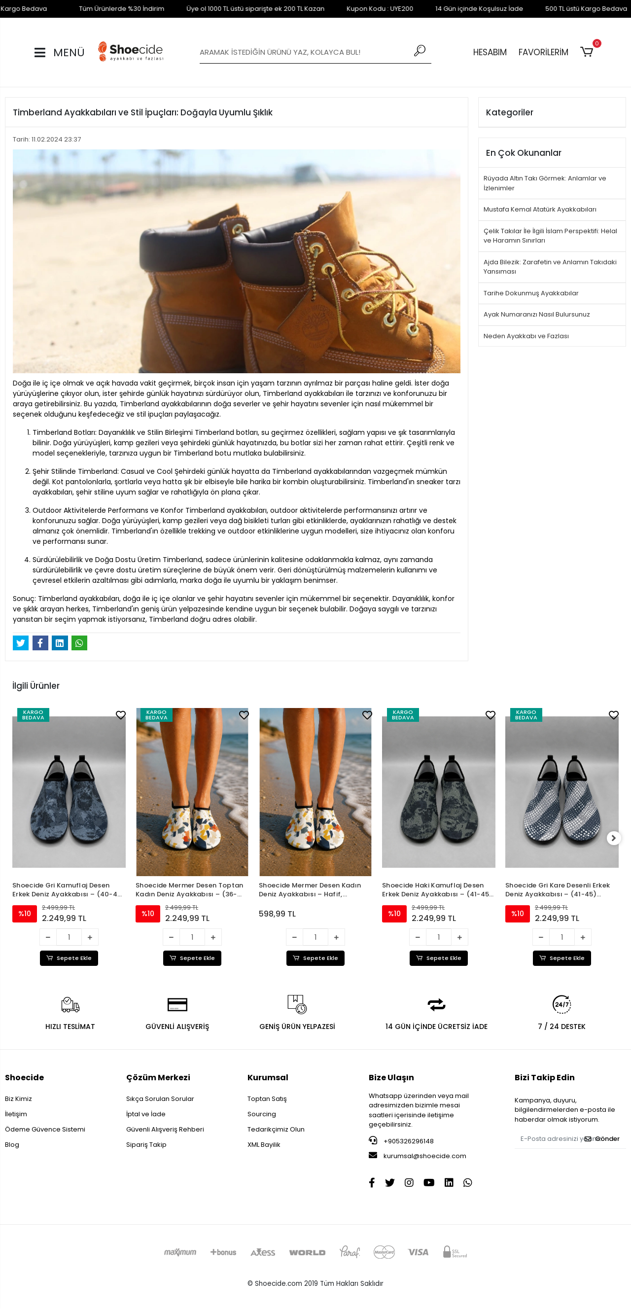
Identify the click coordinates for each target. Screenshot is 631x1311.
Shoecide (24, 1078)
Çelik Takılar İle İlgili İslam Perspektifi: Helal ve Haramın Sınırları (550, 236)
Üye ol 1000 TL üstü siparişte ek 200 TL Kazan (231, 8)
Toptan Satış (267, 1099)
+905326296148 (401, 1141)
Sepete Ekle (69, 958)
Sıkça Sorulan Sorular (160, 1099)
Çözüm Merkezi (158, 1078)
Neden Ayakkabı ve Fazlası (526, 336)
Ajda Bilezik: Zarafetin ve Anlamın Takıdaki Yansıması (550, 267)
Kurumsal (267, 1078)
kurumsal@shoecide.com (417, 1156)
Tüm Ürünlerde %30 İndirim (97, 8)
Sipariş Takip (146, 1145)
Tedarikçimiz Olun (276, 1129)
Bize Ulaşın (391, 1078)
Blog (12, 1145)
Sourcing (261, 1114)
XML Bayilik (263, 1145)
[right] (619, 839)
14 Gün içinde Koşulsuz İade (454, 8)
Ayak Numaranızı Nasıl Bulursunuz (537, 314)
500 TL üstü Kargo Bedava (561, 8)
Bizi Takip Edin (545, 1078)
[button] (588, 52)
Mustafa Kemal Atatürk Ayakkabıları (540, 209)
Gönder (602, 1139)
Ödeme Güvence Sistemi (45, 1129)
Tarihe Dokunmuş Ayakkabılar (531, 293)
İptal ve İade (146, 1114)
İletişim (16, 1114)
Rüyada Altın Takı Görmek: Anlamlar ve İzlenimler (545, 183)
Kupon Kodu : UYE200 (355, 8)
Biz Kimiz (18, 1099)
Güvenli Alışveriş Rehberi (165, 1129)
